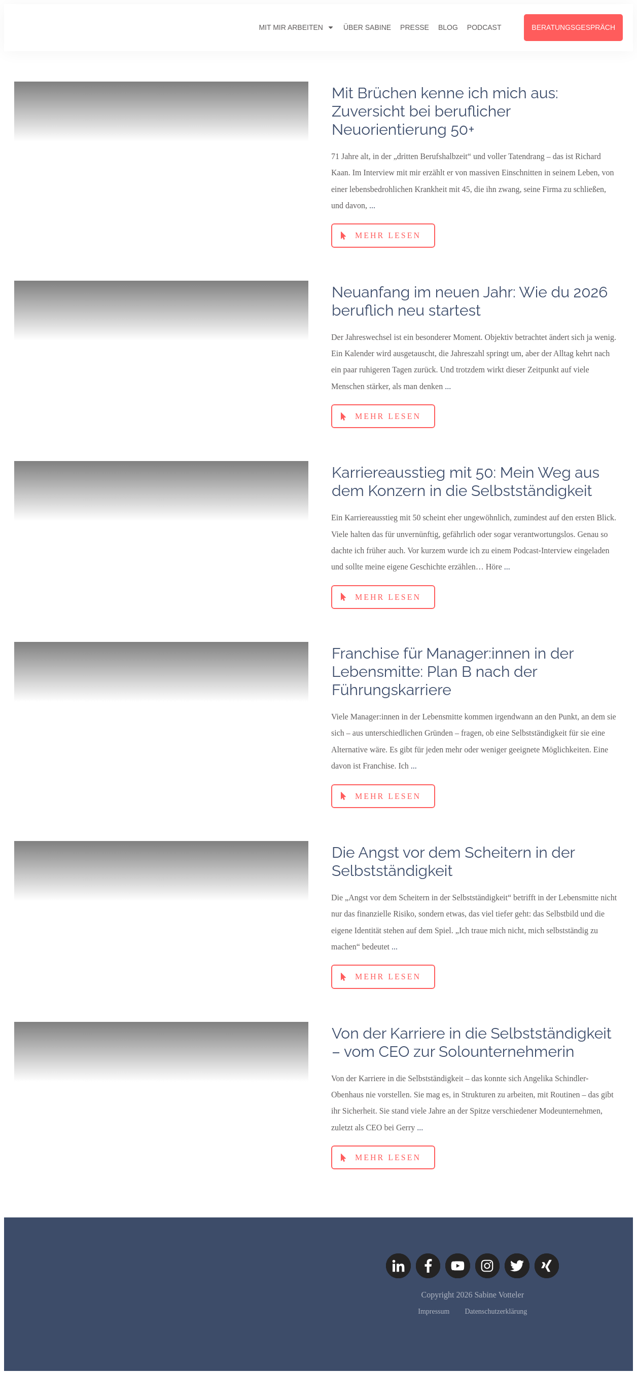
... (372, 205)
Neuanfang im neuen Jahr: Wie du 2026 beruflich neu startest (470, 301)
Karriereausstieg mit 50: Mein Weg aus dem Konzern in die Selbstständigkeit (465, 482)
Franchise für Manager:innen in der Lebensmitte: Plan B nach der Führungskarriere (453, 671)
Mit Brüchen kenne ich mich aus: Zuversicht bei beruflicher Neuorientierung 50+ (445, 111)
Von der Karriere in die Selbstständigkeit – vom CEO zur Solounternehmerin (472, 1042)
